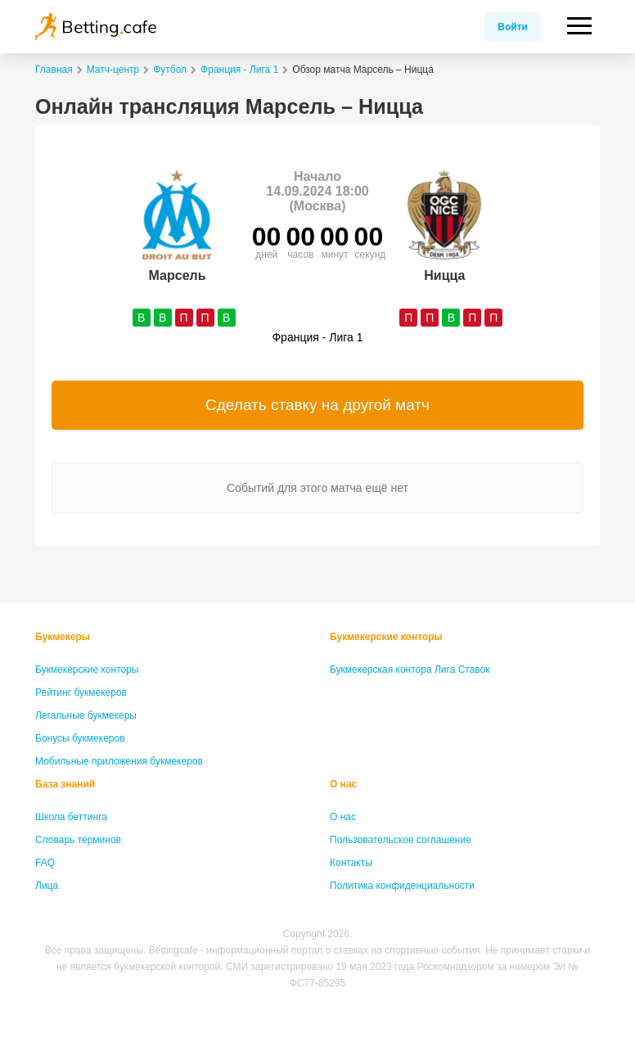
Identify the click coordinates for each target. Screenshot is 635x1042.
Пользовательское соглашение (400, 840)
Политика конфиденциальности (402, 885)
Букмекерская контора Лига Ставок (410, 669)
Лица (46, 885)
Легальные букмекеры (86, 715)
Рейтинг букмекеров (81, 692)
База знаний (65, 784)
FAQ (45, 862)
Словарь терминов (78, 840)
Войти (513, 27)
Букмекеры (62, 637)
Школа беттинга (71, 817)
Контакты (351, 862)
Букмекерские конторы (87, 669)
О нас (343, 784)
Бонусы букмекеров (80, 738)
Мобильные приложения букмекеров (119, 761)
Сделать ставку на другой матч (317, 404)
